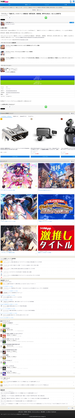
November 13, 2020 (24, 39)
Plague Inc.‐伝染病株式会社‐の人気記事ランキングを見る (9, 304)
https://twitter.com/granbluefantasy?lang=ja (13, 92)
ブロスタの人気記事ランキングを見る (6, 299)
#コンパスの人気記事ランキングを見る (7, 286)
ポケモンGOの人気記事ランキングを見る (7, 317)
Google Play (37, 82)
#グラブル (18, 37)
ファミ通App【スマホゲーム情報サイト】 (7, 7)
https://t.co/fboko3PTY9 (28, 37)
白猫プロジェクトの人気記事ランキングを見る (8, 295)
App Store (37, 78)
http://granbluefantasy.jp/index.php (11, 90)
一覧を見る (72, 113)
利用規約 (25, 411)
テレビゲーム (30, 116)
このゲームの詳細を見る (11, 71)
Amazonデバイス (23, 116)
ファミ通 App (4, 2)
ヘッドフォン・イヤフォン (6, 116)
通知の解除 (43, 411)
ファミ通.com (48, 411)
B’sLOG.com (53, 411)
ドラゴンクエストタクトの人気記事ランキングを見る (9, 313)
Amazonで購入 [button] (15, 156)
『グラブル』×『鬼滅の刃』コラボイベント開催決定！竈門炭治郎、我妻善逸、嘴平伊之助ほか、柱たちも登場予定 (42, 7)
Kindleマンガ (15, 116)
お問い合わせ (20, 411)
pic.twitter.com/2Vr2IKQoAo (39, 37)
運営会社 (29, 411)
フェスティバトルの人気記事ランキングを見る (8, 308)
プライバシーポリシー (36, 411)
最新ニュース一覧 (19, 7)
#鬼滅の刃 (22, 37)
